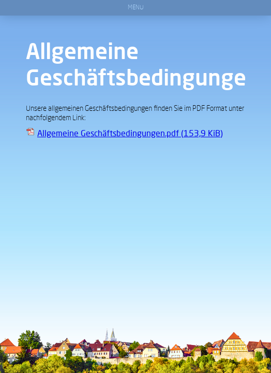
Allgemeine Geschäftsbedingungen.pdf (130, 133)
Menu (136, 8)
